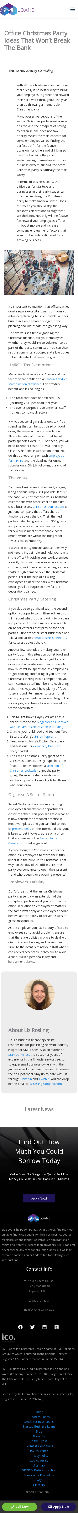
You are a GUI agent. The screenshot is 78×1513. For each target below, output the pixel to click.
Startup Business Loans (39, 1426)
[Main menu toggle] (73, 9)
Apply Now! (39, 1198)
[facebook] (21, 1327)
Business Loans (39, 1417)
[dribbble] (57, 1327)
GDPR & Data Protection (39, 1470)
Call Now (19, 1507)
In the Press (39, 1441)
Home (39, 1412)
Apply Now (58, 1507)
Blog (39, 1431)
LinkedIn (26, 1079)
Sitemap (39, 1465)
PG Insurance (39, 1451)
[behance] (45, 1327)
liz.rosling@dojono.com (46, 1084)
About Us (39, 1436)
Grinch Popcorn (44, 736)
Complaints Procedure (39, 1475)
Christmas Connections (48, 506)
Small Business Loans (39, 1421)
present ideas (21, 828)
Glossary (39, 1485)
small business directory (50, 638)
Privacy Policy (39, 1455)
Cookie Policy (39, 1460)
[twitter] (33, 1327)
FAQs (39, 1480)
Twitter (44, 1079)
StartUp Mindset (20, 1054)
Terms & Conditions (39, 1446)
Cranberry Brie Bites (47, 746)
